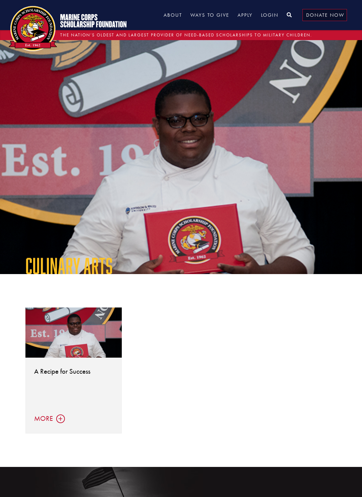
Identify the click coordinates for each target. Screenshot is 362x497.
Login (269, 15)
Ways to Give (209, 15)
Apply (245, 15)
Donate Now (325, 15)
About (173, 15)
